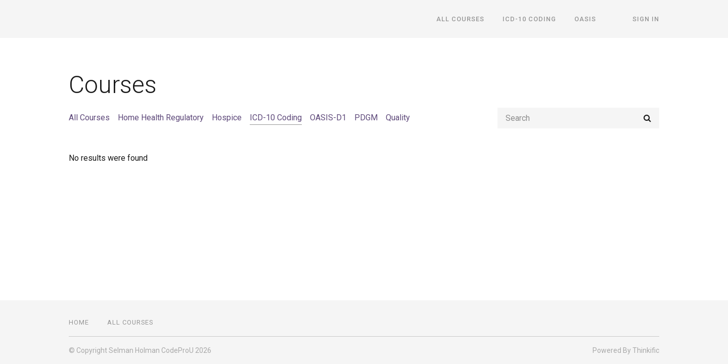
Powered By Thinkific (626, 350)
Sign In (645, 19)
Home (79, 322)
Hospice (227, 117)
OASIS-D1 (328, 117)
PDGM (366, 117)
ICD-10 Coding (529, 19)
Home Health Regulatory (161, 117)
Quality (398, 117)
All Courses (460, 19)
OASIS (585, 19)
